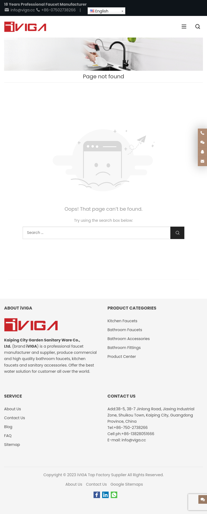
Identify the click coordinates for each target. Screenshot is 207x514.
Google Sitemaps (127, 484)
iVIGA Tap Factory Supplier (101, 475)
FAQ (8, 435)
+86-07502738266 (55, 10)
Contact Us (96, 484)
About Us (73, 484)
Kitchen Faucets (122, 321)
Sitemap (12, 444)
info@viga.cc (19, 10)
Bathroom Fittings (124, 347)
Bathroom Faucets (125, 329)
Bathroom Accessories (129, 338)
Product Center (122, 356)
